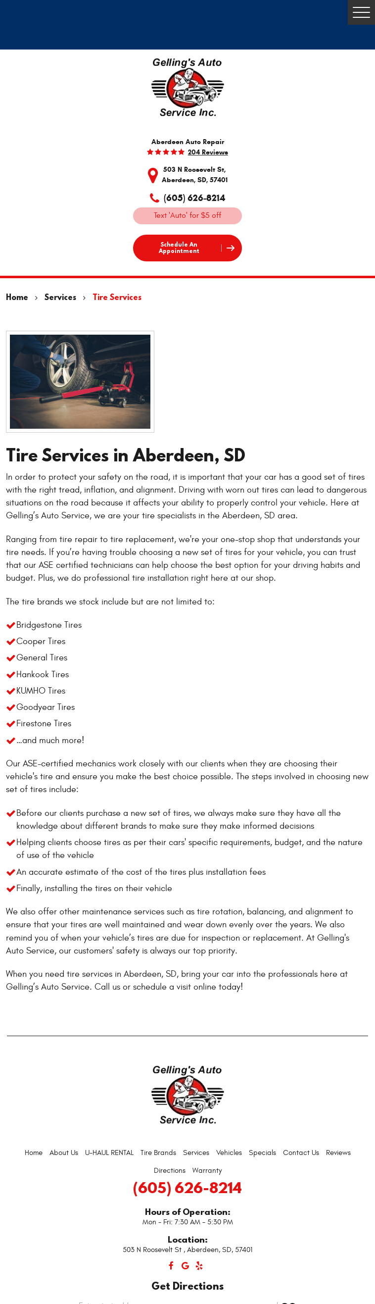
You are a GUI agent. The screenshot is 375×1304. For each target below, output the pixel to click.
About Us (63, 1153)
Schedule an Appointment (179, 248)
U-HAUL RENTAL (109, 1153)
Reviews (338, 1153)
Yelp (199, 1266)
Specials (262, 1153)
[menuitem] (34, 1153)
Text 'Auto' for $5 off (187, 215)
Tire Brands (158, 1153)
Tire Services (117, 297)
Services (60, 297)
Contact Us (301, 1153)
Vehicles (229, 1153)
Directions (170, 1170)
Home (17, 297)
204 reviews (208, 152)
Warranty (207, 1170)
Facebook (171, 1266)
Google (185, 1266)
